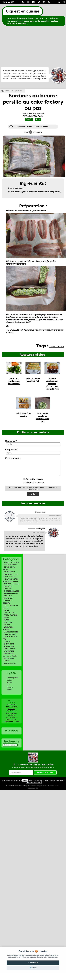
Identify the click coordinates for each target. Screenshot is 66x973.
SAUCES (7, 625)
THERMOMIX (9, 646)
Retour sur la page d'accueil (14, 91)
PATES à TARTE (10, 613)
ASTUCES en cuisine (11, 584)
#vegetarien (8, 721)
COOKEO (7, 641)
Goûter (9, 680)
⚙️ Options (33, 967)
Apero (9, 690)
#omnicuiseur (11, 713)
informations (9, 658)
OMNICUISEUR (9, 649)
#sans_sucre (11, 719)
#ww (18, 721)
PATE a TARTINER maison (10, 616)
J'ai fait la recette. (33, 479)
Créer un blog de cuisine (53, 785)
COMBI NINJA (9, 572)
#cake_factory (11, 707)
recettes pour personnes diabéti (10, 655)
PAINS (6, 610)
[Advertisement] (19, 46)
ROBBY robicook (10, 565)
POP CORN (8, 622)
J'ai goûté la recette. (33, 482)
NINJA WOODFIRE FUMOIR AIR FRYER (10, 580)
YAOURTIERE (9, 651)
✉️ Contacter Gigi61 (33, 782)
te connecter (37, 487)
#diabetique (11, 711)
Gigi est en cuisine (22, 11)
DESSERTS (8, 589)
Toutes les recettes (11, 562)
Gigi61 (25, 780)
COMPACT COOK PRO (10, 638)
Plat (8, 685)
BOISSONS (8, 586)
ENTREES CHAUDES (11, 591)
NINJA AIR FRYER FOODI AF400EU (10, 575)
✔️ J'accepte (33, 962)
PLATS (6, 620)
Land (38, 780)
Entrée (9, 682)
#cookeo (11, 709)
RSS (46, 780)
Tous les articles (10, 663)
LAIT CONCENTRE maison (10, 606)
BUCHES (7, 661)
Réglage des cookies (56, 780)
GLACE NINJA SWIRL (9, 568)
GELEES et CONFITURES (8, 597)
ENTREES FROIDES (11, 593)
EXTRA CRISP (9, 644)
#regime (11, 715)
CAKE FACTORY (10, 634)
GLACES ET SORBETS (7, 602)
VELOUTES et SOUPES (8, 628)
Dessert (10, 687)
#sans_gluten (11, 717)
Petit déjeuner (12, 678)
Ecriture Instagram (33, 788)
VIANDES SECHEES (11, 632)
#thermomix (11, 705)
